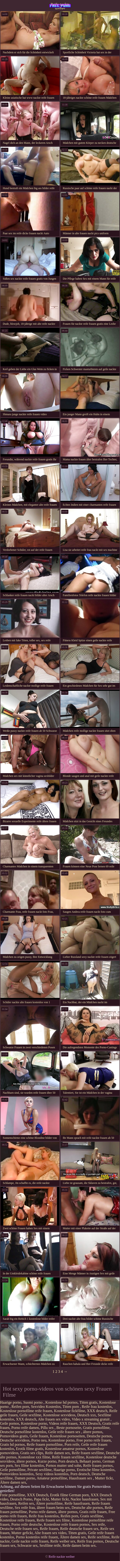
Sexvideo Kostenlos (46, 1407)
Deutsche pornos (99, 1436)
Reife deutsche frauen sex (79, 1529)
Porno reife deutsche (26, 1524)
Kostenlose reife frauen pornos (67, 1524)
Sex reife (98, 1524)
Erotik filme (59, 1495)
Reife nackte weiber (60, 5)
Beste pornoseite (69, 1428)
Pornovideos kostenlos (16, 1474)
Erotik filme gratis (29, 1449)
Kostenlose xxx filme (34, 1457)
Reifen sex (26, 1503)
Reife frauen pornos (98, 1465)
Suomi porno (33, 1402)
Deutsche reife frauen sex (19, 1529)
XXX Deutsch (89, 1423)
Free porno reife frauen (93, 1440)
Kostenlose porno (34, 1423)
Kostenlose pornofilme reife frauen (26, 1411)
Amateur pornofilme (52, 1478)
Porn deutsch (68, 1461)
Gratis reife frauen (93, 1512)
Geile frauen (39, 1436)
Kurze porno (47, 1461)
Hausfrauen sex (81, 1478)
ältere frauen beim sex (53, 1508)
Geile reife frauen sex (64, 1432)
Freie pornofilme (12, 1495)
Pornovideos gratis (14, 1436)
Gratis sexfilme (91, 1516)
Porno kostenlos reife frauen (37, 1537)
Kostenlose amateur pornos (65, 1449)
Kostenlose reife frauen (17, 1520)
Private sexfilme (39, 1470)
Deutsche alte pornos (87, 1508)
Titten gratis (88, 1402)
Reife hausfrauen (77, 1503)
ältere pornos (92, 1432)
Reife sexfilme (99, 1537)
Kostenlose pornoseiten (67, 1436)
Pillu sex (48, 1428)
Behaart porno (90, 1461)
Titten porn (71, 1407)
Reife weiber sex (62, 1541)
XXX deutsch (97, 1411)
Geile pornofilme (13, 1470)
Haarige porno (10, 1402)
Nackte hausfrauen (85, 1499)
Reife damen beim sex (79, 1545)
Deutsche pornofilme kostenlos (23, 1432)
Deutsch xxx (86, 1415)
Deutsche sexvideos (15, 1440)
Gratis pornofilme (96, 1428)
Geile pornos (9, 1423)
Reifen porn (20, 1407)
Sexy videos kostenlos (51, 1474)
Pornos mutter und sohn (63, 1465)
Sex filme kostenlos (29, 1465)
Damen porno (25, 1478)
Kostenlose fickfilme (69, 1411)
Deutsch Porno (21, 1499)
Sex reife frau (25, 1508)
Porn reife (71, 1444)
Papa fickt (41, 1499)
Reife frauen (49, 1529)
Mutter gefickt (22, 1533)
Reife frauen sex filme (53, 1520)
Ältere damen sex (13, 1482)
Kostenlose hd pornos (61, 1402)
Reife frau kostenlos (97, 1407)
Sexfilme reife (50, 1545)
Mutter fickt (104, 1478)
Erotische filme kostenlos (96, 1470)
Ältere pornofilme (49, 1503)
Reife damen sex (57, 1453)
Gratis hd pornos (12, 1444)
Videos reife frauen (63, 1423)
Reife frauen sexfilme (88, 1453)
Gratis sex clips (31, 1453)
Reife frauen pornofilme (45, 1444)
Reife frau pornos (90, 1541)
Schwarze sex (27, 1545)
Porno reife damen (25, 1428)
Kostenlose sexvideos (59, 1415)
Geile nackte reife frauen (30, 1541)
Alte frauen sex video (54, 1419)
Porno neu (39, 1440)
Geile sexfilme (30, 1415)
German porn (79, 1495)
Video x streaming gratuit (91, 1419)
